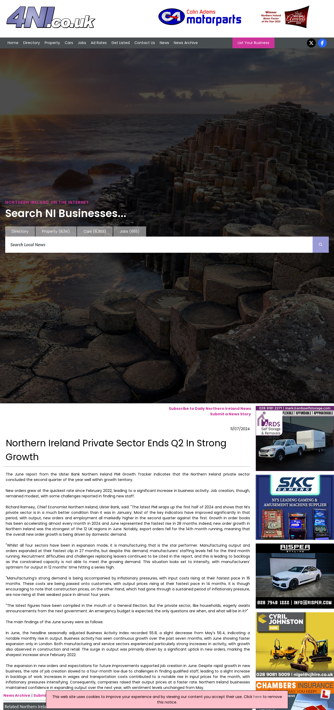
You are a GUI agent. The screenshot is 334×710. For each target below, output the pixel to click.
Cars (69, 42)
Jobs (82, 42)
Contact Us (144, 42)
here (257, 696)
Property (52, 42)
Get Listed (120, 42)
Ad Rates (99, 42)
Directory (31, 42)
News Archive (186, 42)
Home (13, 42)
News (164, 42)
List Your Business (253, 42)
